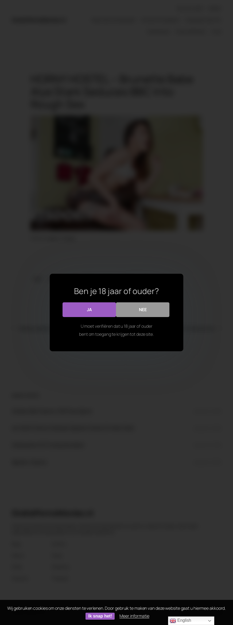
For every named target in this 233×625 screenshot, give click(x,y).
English (180, 621)
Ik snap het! (100, 616)
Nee (143, 309)
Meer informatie (134, 616)
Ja (89, 309)
